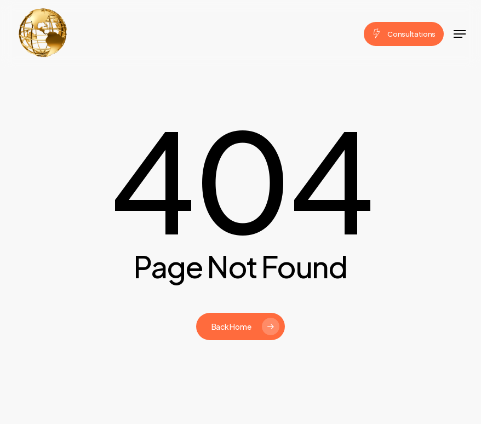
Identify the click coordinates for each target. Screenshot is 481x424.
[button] (460, 33)
